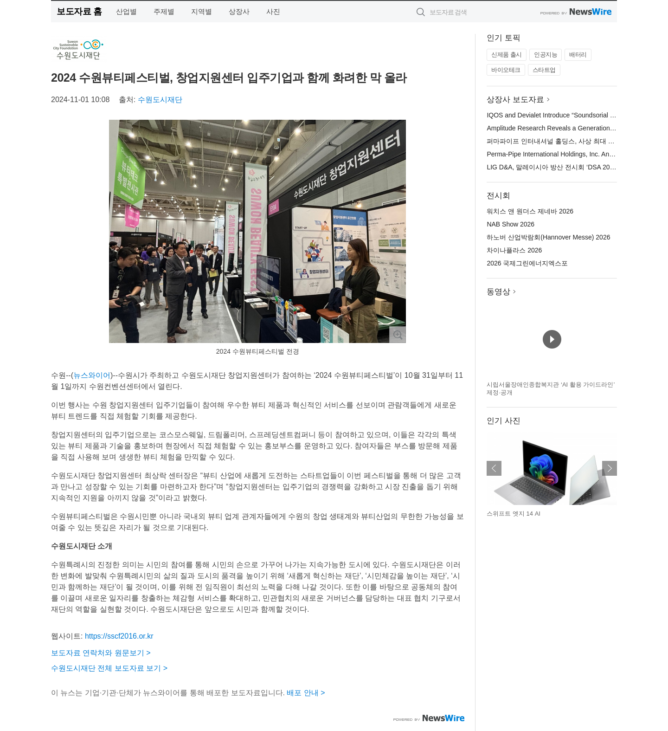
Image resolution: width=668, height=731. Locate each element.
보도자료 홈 (79, 11)
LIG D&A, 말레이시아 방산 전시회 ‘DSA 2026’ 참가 (560, 167)
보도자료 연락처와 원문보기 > (101, 653)
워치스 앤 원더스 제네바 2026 (530, 211)
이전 (494, 468)
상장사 (239, 11)
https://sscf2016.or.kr (119, 636)
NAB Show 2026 (510, 224)
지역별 (201, 11)
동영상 (498, 291)
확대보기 (397, 334)
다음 (609, 468)
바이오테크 (505, 69)
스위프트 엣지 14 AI (513, 513)
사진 (273, 11)
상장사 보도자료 (515, 99)
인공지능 (545, 54)
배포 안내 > (306, 693)
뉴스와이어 (91, 375)
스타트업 (544, 69)
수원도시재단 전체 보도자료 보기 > (109, 668)
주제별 (164, 11)
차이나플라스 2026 (514, 250)
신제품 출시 (506, 54)
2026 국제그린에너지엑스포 (527, 263)
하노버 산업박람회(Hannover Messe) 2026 (548, 237)
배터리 (578, 54)
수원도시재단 (160, 100)
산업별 (126, 11)
